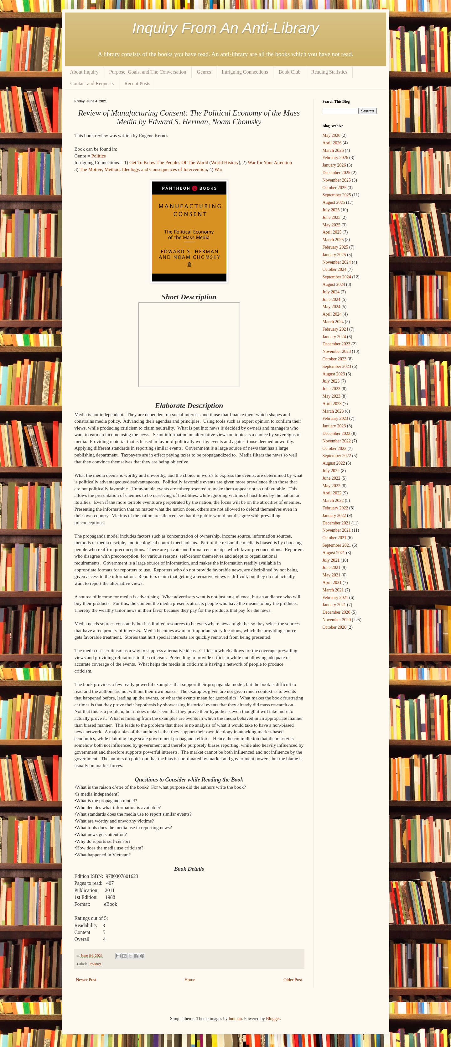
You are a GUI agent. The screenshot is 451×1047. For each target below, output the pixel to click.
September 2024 (337, 277)
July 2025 (331, 210)
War (218, 169)
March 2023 (333, 411)
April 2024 (332, 314)
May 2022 (331, 485)
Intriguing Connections (245, 72)
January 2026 (334, 165)
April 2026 (332, 143)
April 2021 (332, 582)
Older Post (292, 979)
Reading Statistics (329, 72)
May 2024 (331, 306)
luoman (235, 1018)
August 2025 (334, 202)
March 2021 (333, 590)
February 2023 (335, 418)
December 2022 (336, 433)
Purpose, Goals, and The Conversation (147, 72)
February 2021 (335, 597)
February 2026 (335, 157)
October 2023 (335, 359)
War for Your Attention (270, 162)
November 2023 (337, 351)
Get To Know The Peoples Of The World (168, 162)
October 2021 (335, 537)
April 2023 (332, 403)
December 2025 (336, 172)
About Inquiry (84, 72)
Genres (204, 72)
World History (225, 162)
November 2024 (337, 262)
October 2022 (335, 448)
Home (189, 979)
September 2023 (337, 366)
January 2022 (334, 515)
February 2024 (335, 329)
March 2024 (333, 321)
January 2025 (334, 254)
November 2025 (337, 180)
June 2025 (331, 217)
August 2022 (334, 463)
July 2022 (331, 470)
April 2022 (332, 493)
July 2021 (331, 560)
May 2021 (331, 575)
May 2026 (331, 135)
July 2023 (331, 381)
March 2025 (333, 239)
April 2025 (332, 232)
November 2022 (337, 441)
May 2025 (331, 225)
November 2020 (337, 619)
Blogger (273, 1018)
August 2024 (334, 284)
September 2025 (337, 195)
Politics (98, 155)
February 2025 (335, 247)
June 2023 (331, 388)
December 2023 (336, 344)
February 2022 (335, 508)
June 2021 (331, 567)
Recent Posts (137, 83)
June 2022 (331, 478)
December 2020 (336, 612)
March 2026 (333, 150)
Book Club (290, 72)
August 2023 (334, 374)
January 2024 (334, 336)
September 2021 (337, 545)
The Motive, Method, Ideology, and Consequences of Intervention (143, 169)
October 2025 (335, 187)
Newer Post (86, 979)
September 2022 (337, 455)
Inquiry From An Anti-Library (225, 28)
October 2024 (335, 269)
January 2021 (334, 604)
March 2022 (333, 500)
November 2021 (337, 530)
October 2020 (335, 627)
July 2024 (331, 292)
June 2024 (331, 299)
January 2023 (334, 426)
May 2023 (331, 396)
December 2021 (336, 523)
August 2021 (334, 552)
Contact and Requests (92, 83)
